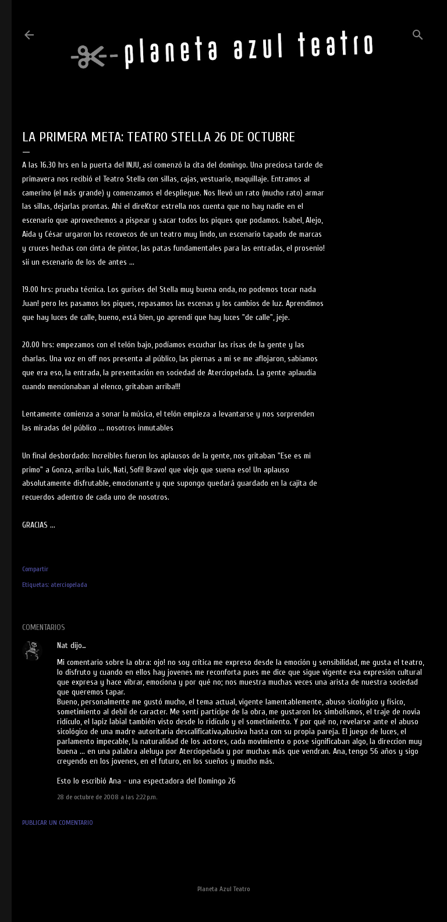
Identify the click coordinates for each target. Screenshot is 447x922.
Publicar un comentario (57, 822)
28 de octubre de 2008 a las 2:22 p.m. (107, 797)
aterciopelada (69, 585)
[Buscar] (418, 32)
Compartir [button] (35, 569)
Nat (62, 645)
